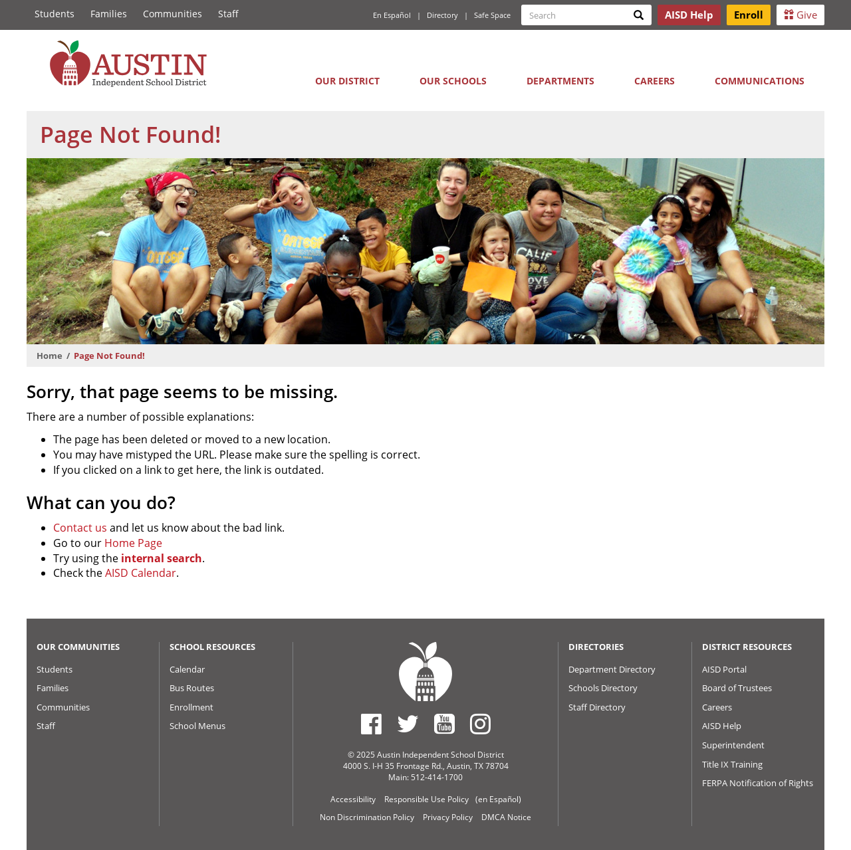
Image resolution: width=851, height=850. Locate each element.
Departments (560, 80)
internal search (161, 558)
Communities (172, 13)
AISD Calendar (140, 573)
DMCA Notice (506, 817)
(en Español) (498, 799)
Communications (759, 80)
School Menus (197, 726)
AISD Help (721, 726)
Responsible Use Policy (426, 799)
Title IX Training (732, 764)
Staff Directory (597, 707)
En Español (392, 15)
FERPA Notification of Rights (757, 783)
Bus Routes (192, 688)
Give (800, 14)
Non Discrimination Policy (367, 817)
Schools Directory (603, 688)
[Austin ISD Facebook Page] (371, 723)
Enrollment (191, 707)
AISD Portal (724, 669)
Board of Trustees (737, 688)
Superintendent (733, 745)
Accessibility (353, 799)
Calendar (187, 669)
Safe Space (492, 15)
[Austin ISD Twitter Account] (408, 723)
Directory (442, 15)
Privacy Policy (448, 817)
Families (108, 13)
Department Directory (612, 669)
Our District (347, 80)
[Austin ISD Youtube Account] (444, 723)
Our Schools (453, 80)
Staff (228, 13)
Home (49, 356)
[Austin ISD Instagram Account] (480, 723)
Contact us (80, 527)
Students (54, 13)
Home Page (133, 543)
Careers (654, 80)
